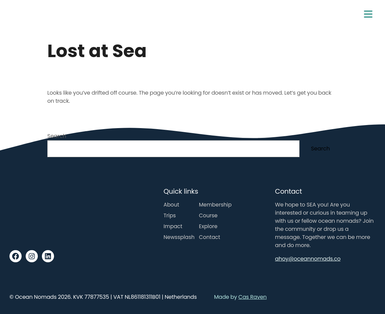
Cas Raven (252, 297)
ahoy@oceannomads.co (307, 259)
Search (56, 136)
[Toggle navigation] (368, 14)
